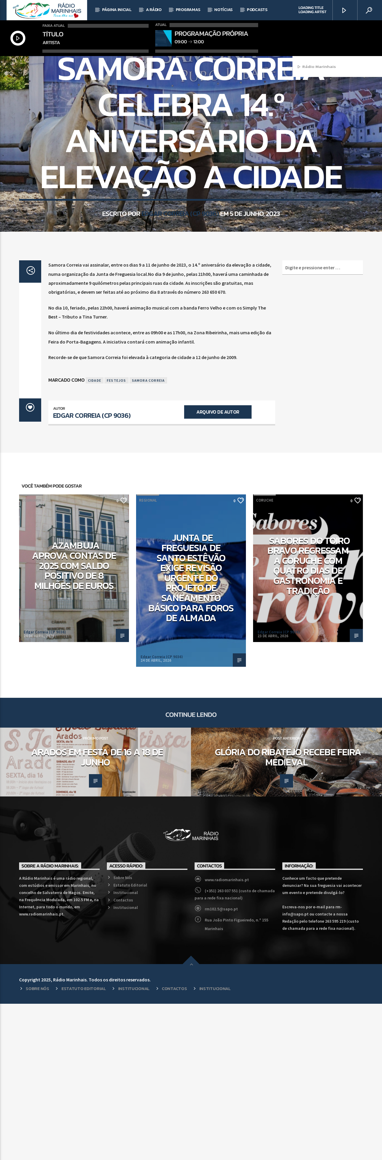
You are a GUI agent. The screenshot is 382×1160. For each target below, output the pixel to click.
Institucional (125, 1048)
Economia (31, 656)
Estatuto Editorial (130, 1041)
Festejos (116, 536)
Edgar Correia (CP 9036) (180, 309)
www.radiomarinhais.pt (227, 1036)
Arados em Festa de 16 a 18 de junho (97, 913)
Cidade (94, 536)
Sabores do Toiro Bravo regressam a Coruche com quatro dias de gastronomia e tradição (308, 722)
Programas (188, 10)
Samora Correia (148, 536)
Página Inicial (117, 10)
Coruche (264, 656)
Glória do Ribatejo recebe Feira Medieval (288, 913)
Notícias (223, 10)
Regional (191, 136)
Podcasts (257, 10)
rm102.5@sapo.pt (221, 1065)
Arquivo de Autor (217, 568)
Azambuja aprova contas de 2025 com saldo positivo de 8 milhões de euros (74, 722)
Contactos (123, 1056)
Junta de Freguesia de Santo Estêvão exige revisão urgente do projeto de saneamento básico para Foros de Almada (191, 734)
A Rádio (153, 10)
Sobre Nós (122, 1034)
